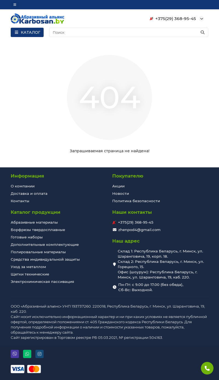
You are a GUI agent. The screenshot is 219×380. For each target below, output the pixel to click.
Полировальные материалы (38, 252)
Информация (27, 176)
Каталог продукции (35, 212)
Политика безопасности (136, 201)
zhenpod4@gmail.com (139, 229)
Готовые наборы (27, 237)
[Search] (129, 32)
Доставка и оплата (29, 193)
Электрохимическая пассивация (42, 281)
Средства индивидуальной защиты (45, 259)
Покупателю (127, 176)
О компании (23, 186)
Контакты (20, 201)
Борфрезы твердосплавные (38, 229)
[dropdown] (15, 5)
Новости (120, 193)
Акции (118, 186)
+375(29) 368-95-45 (172, 19)
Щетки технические (30, 274)
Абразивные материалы (34, 222)
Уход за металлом (28, 266)
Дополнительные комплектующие (45, 244)
